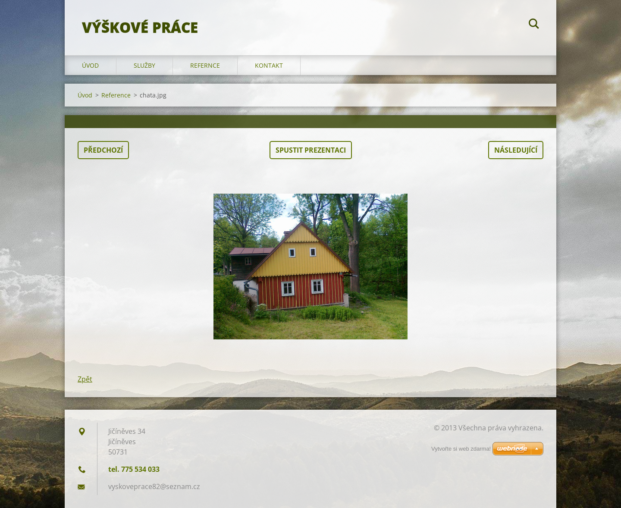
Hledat (534, 25)
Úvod (90, 65)
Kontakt (269, 65)
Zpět (85, 379)
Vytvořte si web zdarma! (461, 448)
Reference (116, 95)
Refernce (205, 65)
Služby (144, 65)
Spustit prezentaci (311, 150)
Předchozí (103, 150)
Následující (515, 150)
